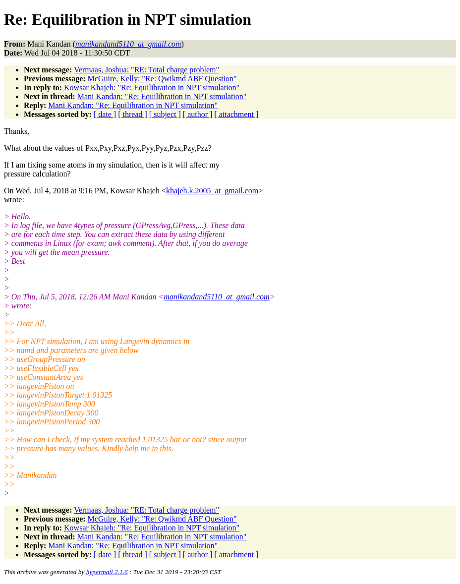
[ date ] (105, 114)
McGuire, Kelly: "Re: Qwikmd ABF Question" (162, 78)
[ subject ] (165, 114)
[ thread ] (132, 114)
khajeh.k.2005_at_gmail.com (212, 190)
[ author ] (198, 114)
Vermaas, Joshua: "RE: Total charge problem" (146, 69)
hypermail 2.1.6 (107, 572)
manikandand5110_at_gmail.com (216, 296)
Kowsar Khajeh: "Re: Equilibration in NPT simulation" (151, 87)
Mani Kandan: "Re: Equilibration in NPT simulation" (162, 96)
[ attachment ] (236, 114)
